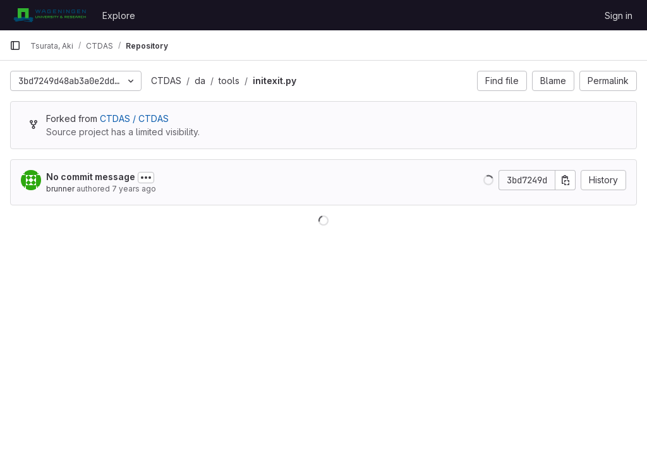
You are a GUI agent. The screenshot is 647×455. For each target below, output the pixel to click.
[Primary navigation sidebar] (15, 45)
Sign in (618, 15)
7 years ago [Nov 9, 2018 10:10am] (134, 188)
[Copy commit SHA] (565, 180)
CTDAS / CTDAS (134, 118)
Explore (118, 15)
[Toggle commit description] (146, 177)
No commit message (90, 176)
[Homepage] (49, 15)
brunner (60, 188)
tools (229, 80)
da (200, 80)
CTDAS (166, 80)
